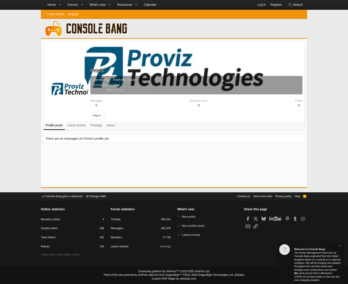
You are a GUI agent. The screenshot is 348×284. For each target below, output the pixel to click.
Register (73, 14)
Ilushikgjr (165, 247)
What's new (98, 4)
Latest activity (56, 14)
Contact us (237, 196)
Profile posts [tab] (55, 126)
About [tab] (112, 126)
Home (51, 4)
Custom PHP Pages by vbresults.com (174, 279)
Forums (72, 4)
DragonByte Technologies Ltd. (212, 275)
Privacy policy (279, 196)
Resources (124, 4)
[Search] (295, 5)
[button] (59, 5)
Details (234, 275)
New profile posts (194, 225)
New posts (189, 216)
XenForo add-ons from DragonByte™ (161, 275)
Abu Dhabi (129, 81)
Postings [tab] (97, 126)
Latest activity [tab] (77, 126)
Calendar (150, 4)
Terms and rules (257, 196)
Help (295, 196)
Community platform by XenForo (174, 272)
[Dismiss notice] (340, 246)
